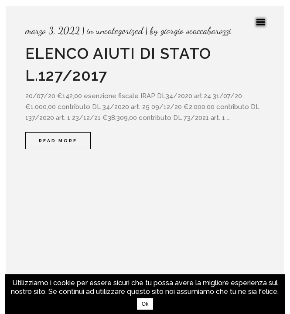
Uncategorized (119, 30)
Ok (145, 304)
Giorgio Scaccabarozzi (195, 30)
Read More (58, 140)
